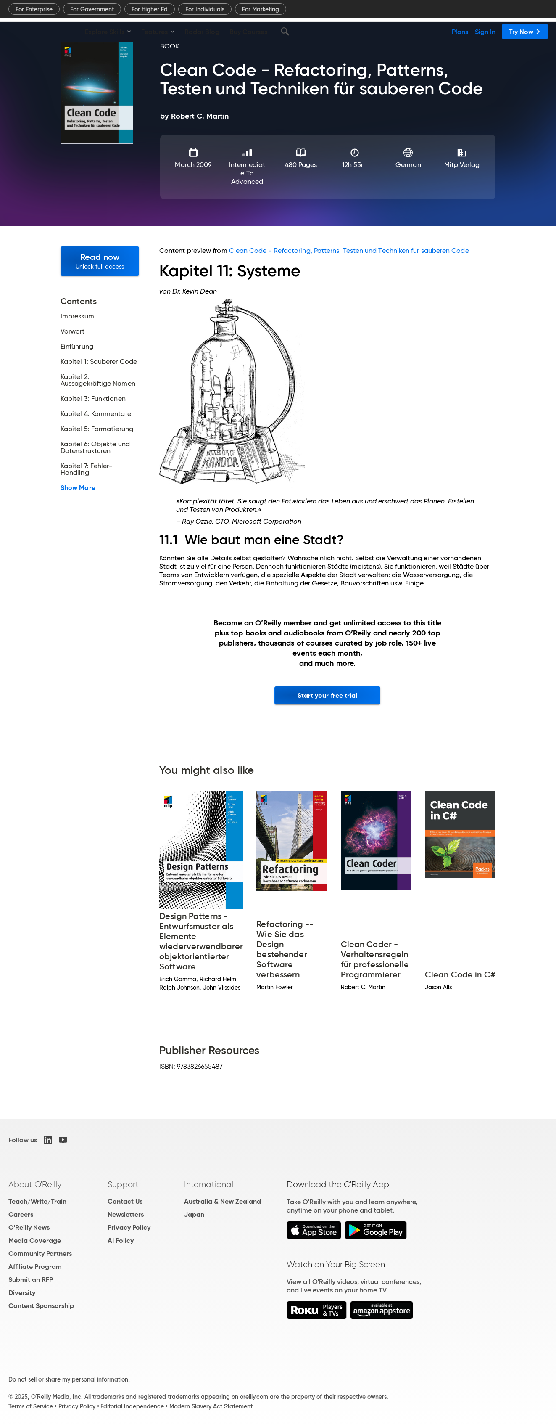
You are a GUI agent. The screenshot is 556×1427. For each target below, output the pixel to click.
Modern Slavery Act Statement (211, 1406)
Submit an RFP (30, 1279)
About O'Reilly (34, 1184)
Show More (78, 487)
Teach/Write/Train (37, 1201)
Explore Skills (108, 31)
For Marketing (260, 9)
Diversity (21, 1292)
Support (123, 1184)
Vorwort (73, 331)
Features (157, 31)
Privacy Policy (129, 1227)
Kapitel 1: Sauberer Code (99, 361)
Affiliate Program (35, 1266)
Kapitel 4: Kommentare (96, 413)
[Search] (284, 31)
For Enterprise (34, 9)
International (208, 1184)
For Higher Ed (150, 9)
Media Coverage (34, 1240)
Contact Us (125, 1201)
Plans (460, 31)
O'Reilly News (29, 1227)
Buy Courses (248, 31)
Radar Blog (201, 31)
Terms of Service (30, 1406)
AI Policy (121, 1240)
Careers (20, 1214)
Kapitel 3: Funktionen (93, 398)
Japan (194, 1214)
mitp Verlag (462, 165)
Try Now (525, 31)
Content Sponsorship (41, 1305)
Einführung (77, 346)
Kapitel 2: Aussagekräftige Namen (98, 380)
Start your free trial (328, 695)
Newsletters (126, 1214)
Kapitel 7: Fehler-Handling (86, 469)
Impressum (77, 316)
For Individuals (204, 9)
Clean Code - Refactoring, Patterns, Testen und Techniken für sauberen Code (349, 250)
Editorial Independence (132, 1406)
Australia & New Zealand (222, 1201)
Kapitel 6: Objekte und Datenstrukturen (95, 447)
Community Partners (40, 1253)
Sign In (485, 31)
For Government (92, 9)
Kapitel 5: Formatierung (97, 429)
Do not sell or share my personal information (68, 1379)
